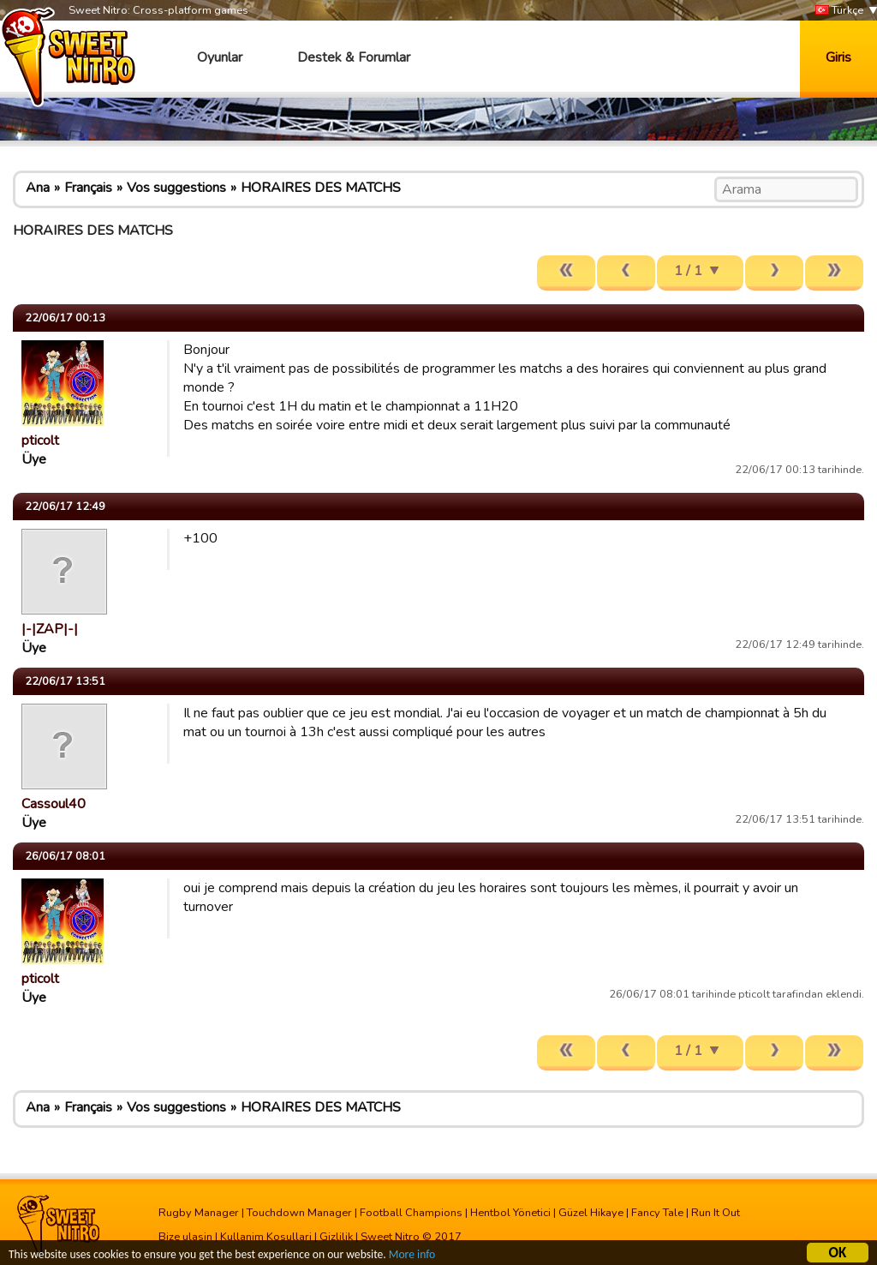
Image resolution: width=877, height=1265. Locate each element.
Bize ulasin (185, 1236)
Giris (838, 57)
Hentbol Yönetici (510, 1212)
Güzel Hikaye (590, 1212)
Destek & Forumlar (353, 57)
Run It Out (715, 1212)
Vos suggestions (176, 187)
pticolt (40, 440)
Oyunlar (219, 57)
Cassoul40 (53, 803)
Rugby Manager (198, 1212)
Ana (38, 187)
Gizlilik (336, 1236)
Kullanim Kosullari (266, 1236)
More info (412, 1256)
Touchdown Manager (299, 1212)
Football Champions (411, 1212)
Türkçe (839, 11)
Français (88, 187)
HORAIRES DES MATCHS (321, 187)
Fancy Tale (657, 1212)
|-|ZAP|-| (49, 629)
